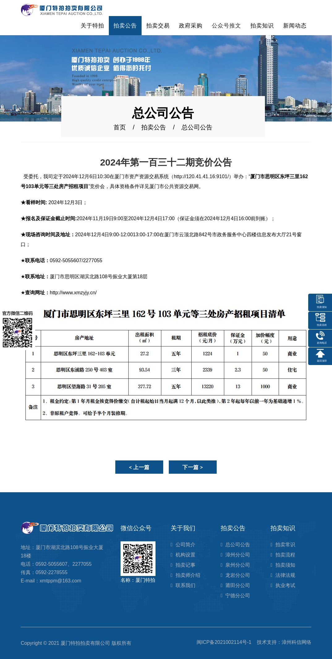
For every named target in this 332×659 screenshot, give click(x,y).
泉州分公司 (237, 565)
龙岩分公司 (237, 575)
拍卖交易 (158, 26)
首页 (119, 127)
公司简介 (185, 544)
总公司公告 (237, 544)
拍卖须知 (285, 565)
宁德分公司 (237, 595)
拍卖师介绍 (188, 575)
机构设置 (185, 554)
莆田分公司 (237, 585)
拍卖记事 (185, 565)
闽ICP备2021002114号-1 (223, 642)
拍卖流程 (285, 554)
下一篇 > (192, 467)
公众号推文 (226, 26)
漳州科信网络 (296, 642)
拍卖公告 (125, 26)
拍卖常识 (285, 544)
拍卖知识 (262, 26)
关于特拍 (92, 26)
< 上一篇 (139, 467)
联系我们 (185, 585)
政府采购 (190, 26)
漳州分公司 (237, 554)
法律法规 (285, 575)
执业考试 (285, 585)
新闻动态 (295, 26)
